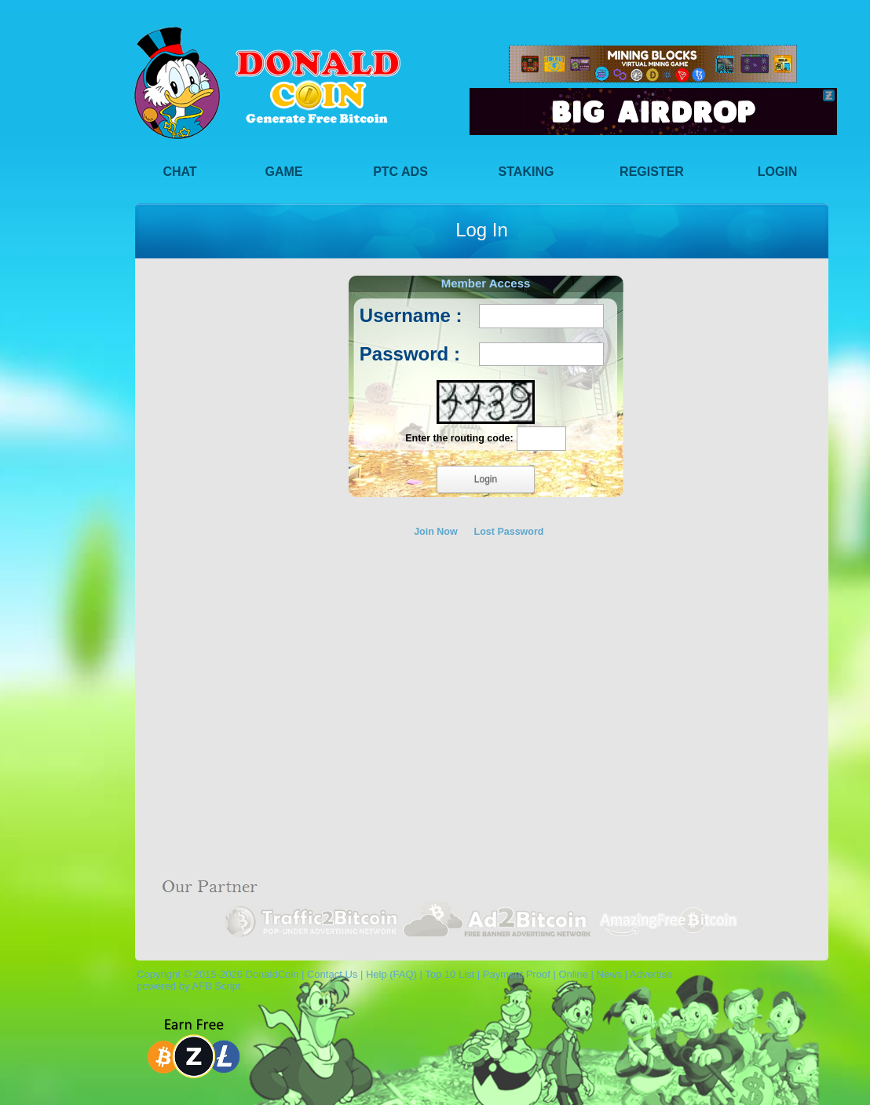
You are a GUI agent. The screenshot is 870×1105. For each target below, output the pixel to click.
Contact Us (332, 974)
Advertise (651, 974)
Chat (179, 171)
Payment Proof (516, 974)
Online (573, 974)
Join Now (436, 531)
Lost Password (509, 531)
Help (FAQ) (391, 974)
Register (652, 171)
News (610, 974)
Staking (526, 171)
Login (778, 171)
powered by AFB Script (185, 986)
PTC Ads (400, 171)
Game (284, 171)
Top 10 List (449, 974)
